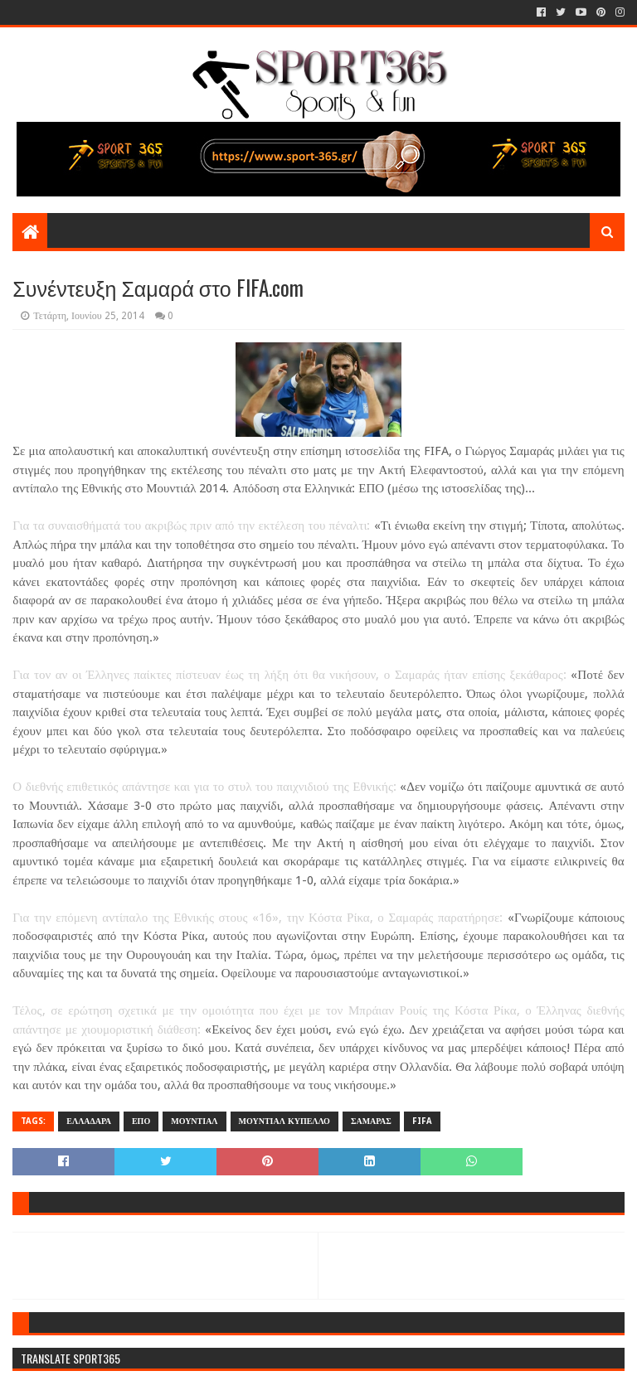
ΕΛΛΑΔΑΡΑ (88, 1121)
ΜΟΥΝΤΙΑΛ (194, 1121)
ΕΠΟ (141, 1121)
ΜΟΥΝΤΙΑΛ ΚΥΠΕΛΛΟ (284, 1121)
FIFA (422, 1121)
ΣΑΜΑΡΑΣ (371, 1121)
